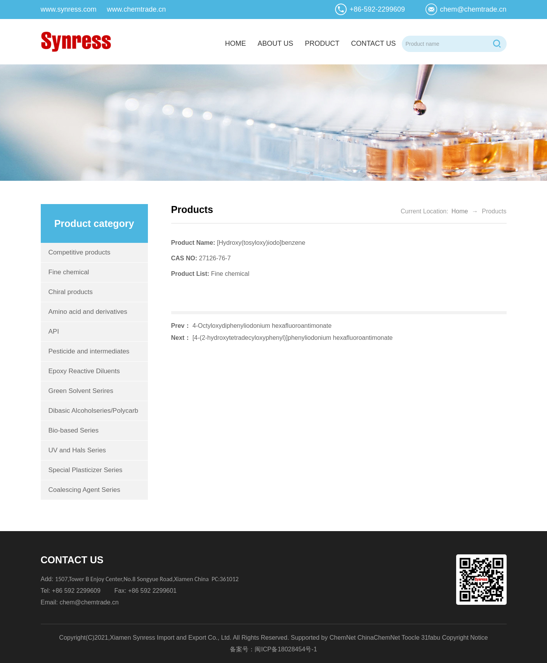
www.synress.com (69, 9)
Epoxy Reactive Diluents (84, 371)
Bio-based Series (74, 430)
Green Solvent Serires (81, 391)
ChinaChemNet (379, 637)
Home (459, 211)
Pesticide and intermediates (89, 351)
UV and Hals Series (77, 450)
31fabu (430, 637)
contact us (373, 43)
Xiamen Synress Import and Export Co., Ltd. (170, 637)
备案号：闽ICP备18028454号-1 (273, 649)
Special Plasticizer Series (86, 470)
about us (275, 43)
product (322, 43)
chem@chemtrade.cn (473, 9)
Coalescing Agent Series (84, 489)
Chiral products (71, 292)
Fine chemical (69, 272)
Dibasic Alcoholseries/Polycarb (94, 410)
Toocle (410, 637)
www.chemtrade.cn (136, 9)
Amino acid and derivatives (88, 311)
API (54, 331)
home (235, 43)
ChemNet (343, 637)
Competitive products (80, 252)
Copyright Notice (465, 637)
